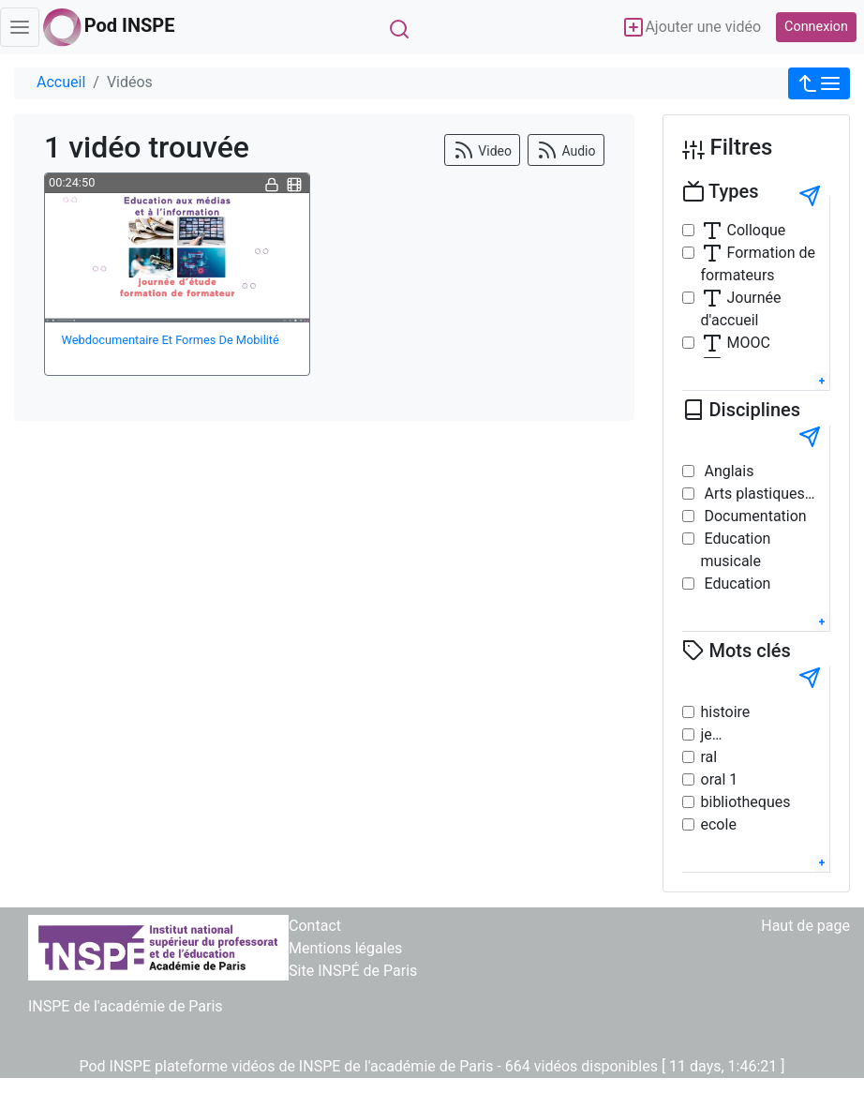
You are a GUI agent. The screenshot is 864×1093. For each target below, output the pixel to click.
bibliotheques (746, 802)
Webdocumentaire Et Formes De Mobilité (170, 340)
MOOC (735, 343)
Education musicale (736, 550)
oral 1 (719, 779)
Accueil (61, 82)
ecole (719, 824)
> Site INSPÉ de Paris (347, 971)
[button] (819, 83)
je (706, 734)
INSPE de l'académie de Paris (125, 1006)
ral (709, 757)
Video (482, 150)
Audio (566, 150)
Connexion (816, 27)
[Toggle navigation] (19, 27)
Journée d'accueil (741, 308)
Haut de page (805, 926)
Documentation (754, 516)
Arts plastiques (753, 493)
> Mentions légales (340, 948)
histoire (726, 712)
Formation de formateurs (758, 263)
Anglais (727, 471)
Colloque (743, 230)
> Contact (309, 926)
